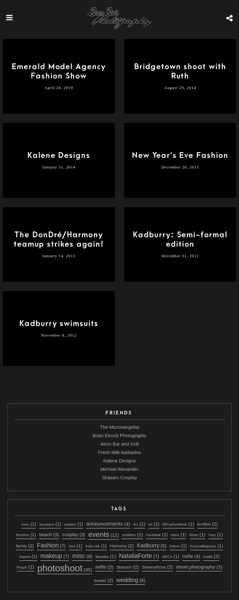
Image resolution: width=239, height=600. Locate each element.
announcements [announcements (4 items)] (108, 524)
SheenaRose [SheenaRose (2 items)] (157, 566)
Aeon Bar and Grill (120, 443)
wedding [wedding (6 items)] (130, 580)
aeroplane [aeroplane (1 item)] (50, 524)
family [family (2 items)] (25, 545)
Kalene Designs (119, 460)
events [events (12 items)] (103, 534)
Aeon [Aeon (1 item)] (28, 524)
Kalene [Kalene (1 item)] (178, 545)
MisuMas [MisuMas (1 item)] (106, 556)
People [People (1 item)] (25, 566)
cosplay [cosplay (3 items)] (73, 534)
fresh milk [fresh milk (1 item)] (96, 545)
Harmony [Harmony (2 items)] (122, 545)
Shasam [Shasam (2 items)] (127, 566)
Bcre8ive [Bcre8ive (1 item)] (26, 534)
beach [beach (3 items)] (49, 534)
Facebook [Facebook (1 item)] (157, 534)
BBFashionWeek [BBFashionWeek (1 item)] (178, 524)
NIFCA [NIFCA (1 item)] (170, 556)
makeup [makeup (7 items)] (54, 555)
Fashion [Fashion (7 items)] (51, 545)
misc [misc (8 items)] (82, 555)
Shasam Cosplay (119, 477)
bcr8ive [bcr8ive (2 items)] (207, 524)
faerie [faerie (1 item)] (178, 534)
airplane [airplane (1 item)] (73, 524)
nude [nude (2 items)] (211, 556)
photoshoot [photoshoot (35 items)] (64, 568)
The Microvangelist (119, 427)
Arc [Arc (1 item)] (139, 524)
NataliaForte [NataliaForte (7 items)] (139, 555)
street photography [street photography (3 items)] (199, 566)
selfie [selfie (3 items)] (104, 566)
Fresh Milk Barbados (119, 452)
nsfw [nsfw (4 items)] (191, 556)
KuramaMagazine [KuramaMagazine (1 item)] (206, 545)
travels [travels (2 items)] (103, 580)
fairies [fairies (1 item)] (197, 534)
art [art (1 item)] (153, 524)
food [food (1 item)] (75, 545)
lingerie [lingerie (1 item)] (28, 556)
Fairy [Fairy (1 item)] (216, 534)
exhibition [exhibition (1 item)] (132, 534)
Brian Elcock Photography (120, 435)
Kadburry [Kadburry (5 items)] (151, 545)
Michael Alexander (120, 469)
